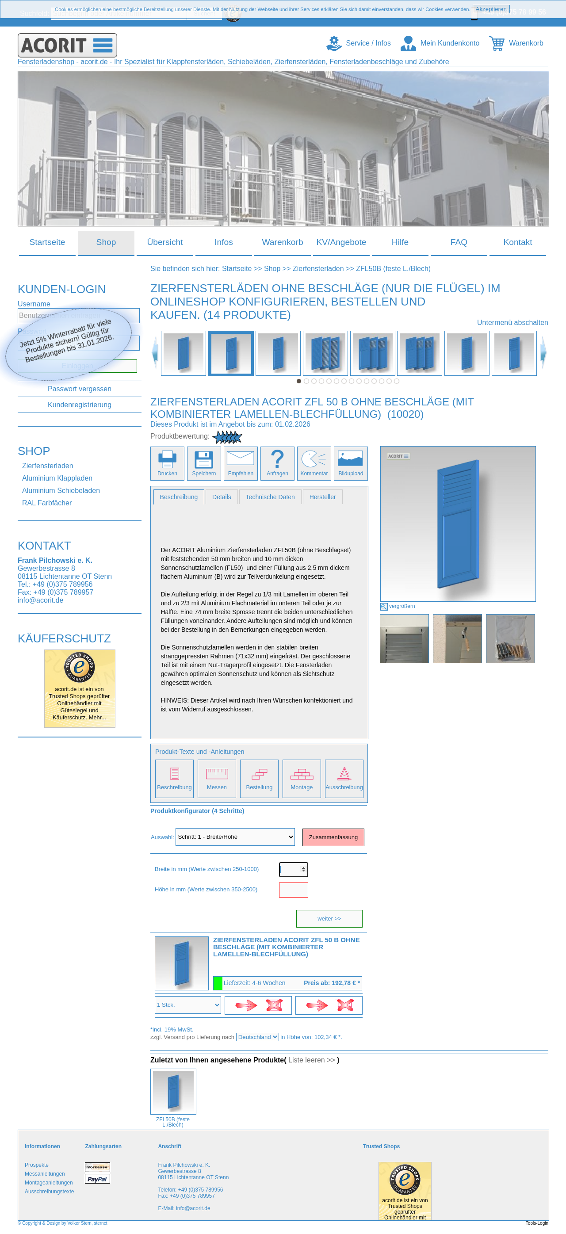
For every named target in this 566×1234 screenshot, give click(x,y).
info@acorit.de (40, 600)
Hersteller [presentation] (323, 496)
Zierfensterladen (47, 466)
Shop (272, 268)
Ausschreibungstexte (49, 1191)
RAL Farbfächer (47, 503)
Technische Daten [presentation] (270, 496)
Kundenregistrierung (79, 405)
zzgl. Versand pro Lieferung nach (193, 1037)
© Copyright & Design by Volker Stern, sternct (62, 1223)
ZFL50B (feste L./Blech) (393, 268)
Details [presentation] (221, 496)
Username (34, 304)
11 (374, 381)
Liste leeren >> (311, 1060)
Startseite (237, 268)
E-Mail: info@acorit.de (184, 1208)
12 (381, 381)
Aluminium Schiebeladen (61, 490)
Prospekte (37, 1165)
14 (396, 381)
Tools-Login (537, 1223)
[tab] (179, 496)
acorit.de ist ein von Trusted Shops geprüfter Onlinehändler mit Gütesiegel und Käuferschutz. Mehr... (79, 703)
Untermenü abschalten (512, 322)
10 (366, 381)
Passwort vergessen (79, 389)
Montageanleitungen (49, 1183)
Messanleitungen (45, 1174)
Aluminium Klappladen (57, 478)
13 (389, 381)
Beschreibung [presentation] (179, 496)
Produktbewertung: (180, 436)
